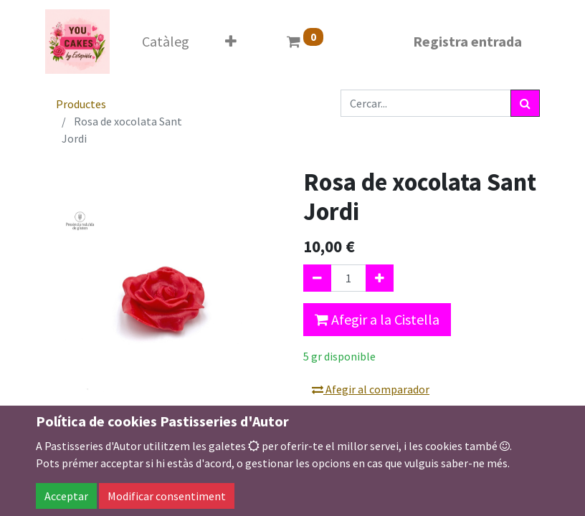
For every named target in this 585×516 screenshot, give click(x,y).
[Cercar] (525, 103)
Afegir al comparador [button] (370, 389)
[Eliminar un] (317, 278)
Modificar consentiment (167, 496)
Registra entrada (467, 41)
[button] (231, 41)
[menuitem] (165, 41)
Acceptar (66, 496)
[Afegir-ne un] (380, 278)
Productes (81, 104)
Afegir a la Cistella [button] (377, 319)
